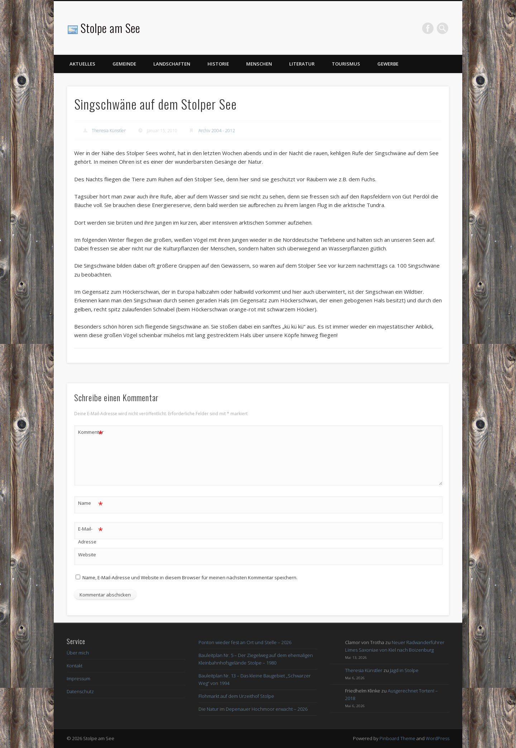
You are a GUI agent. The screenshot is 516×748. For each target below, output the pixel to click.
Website (87, 554)
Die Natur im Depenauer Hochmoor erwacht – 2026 (253, 709)
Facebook (428, 28)
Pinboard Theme (397, 738)
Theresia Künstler (109, 131)
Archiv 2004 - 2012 (217, 131)
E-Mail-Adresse (90, 534)
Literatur (302, 64)
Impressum (78, 678)
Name (90, 503)
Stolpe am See (110, 27)
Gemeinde (124, 64)
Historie (218, 64)
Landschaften (171, 64)
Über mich (78, 652)
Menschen (259, 64)
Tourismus (346, 64)
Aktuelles (82, 64)
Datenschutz (80, 691)
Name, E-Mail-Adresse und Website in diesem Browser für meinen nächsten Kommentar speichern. (189, 577)
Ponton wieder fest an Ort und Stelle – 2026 (245, 642)
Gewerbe (387, 64)
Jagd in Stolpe (404, 670)
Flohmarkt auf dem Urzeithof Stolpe (236, 696)
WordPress (437, 738)
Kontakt (74, 665)
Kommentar (90, 432)
